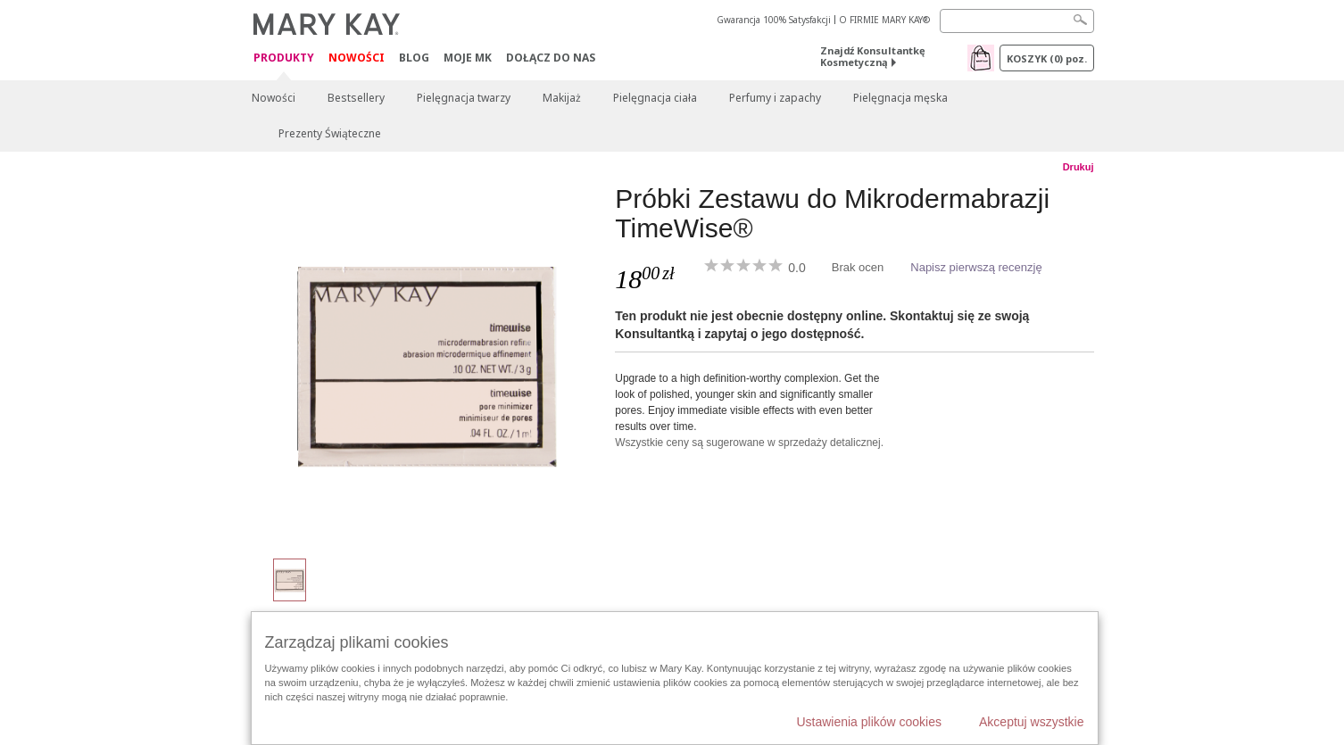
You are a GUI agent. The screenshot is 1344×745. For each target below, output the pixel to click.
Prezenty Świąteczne (329, 133)
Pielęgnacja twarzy (463, 97)
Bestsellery (356, 97)
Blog (414, 57)
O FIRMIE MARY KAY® (884, 19)
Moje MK (468, 57)
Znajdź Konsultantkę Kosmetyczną (872, 56)
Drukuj (1078, 166)
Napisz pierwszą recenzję (975, 267)
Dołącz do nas (550, 57)
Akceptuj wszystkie (1031, 722)
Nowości (356, 57)
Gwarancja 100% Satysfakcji (774, 19)
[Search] (1017, 21)
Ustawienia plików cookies (869, 722)
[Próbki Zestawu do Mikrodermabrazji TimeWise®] (426, 362)
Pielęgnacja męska (900, 97)
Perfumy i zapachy (775, 97)
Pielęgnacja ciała (655, 97)
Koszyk (1047, 58)
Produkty (283, 58)
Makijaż (562, 97)
